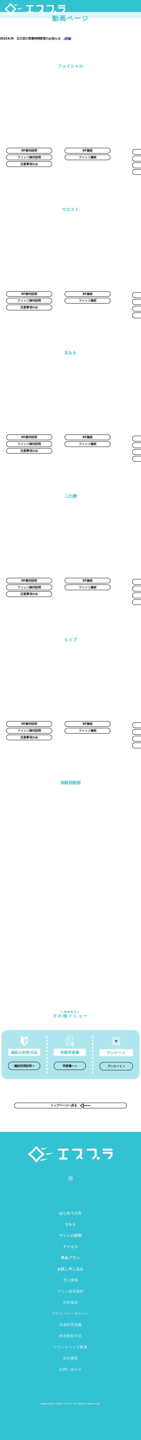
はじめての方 (70, 1213)
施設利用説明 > (24, 1066)
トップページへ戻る (70, 1105)
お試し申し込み (70, 1269)
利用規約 (70, 1302)
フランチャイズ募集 (70, 1347)
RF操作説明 (29, 150)
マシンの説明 (70, 1235)
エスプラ (41, 10)
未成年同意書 (70, 1324)
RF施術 (88, 150)
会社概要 (70, 1358)
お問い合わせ (70, 1369)
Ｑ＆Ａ (70, 1224)
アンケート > (116, 1066)
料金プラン (70, 1257)
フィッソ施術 (87, 157)
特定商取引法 (70, 1336)
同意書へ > (70, 1066)
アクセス (70, 1246)
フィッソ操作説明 (29, 157)
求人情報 (70, 1280)
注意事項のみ (29, 164)
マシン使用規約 (70, 1291)
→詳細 (67, 38)
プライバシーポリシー (70, 1313)
